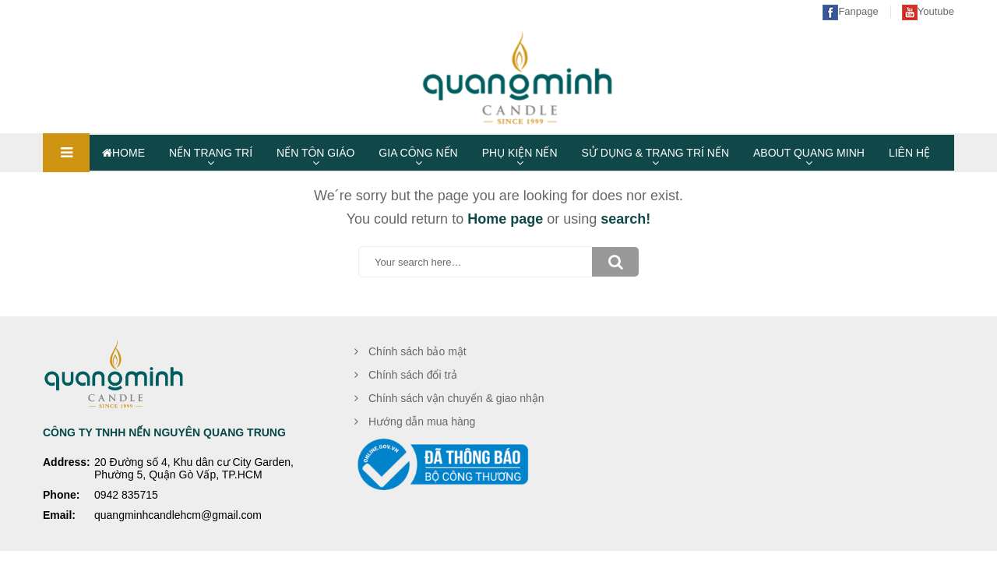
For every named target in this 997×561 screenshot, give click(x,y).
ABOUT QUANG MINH (809, 152)
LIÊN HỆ (909, 152)
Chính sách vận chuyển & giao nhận (456, 398)
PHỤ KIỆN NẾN (520, 152)
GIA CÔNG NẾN (418, 152)
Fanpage (850, 11)
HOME (123, 153)
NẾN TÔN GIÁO (315, 152)
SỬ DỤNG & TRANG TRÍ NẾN (656, 152)
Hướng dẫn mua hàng (421, 421)
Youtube (928, 11)
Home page (505, 219)
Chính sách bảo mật (417, 351)
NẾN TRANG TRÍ (210, 152)
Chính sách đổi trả (412, 375)
